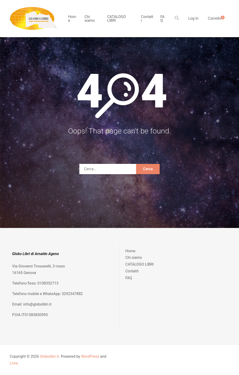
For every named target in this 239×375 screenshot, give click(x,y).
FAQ (162, 18)
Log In (193, 18)
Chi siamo (89, 18)
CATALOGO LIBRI (116, 18)
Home (72, 18)
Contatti (147, 18)
